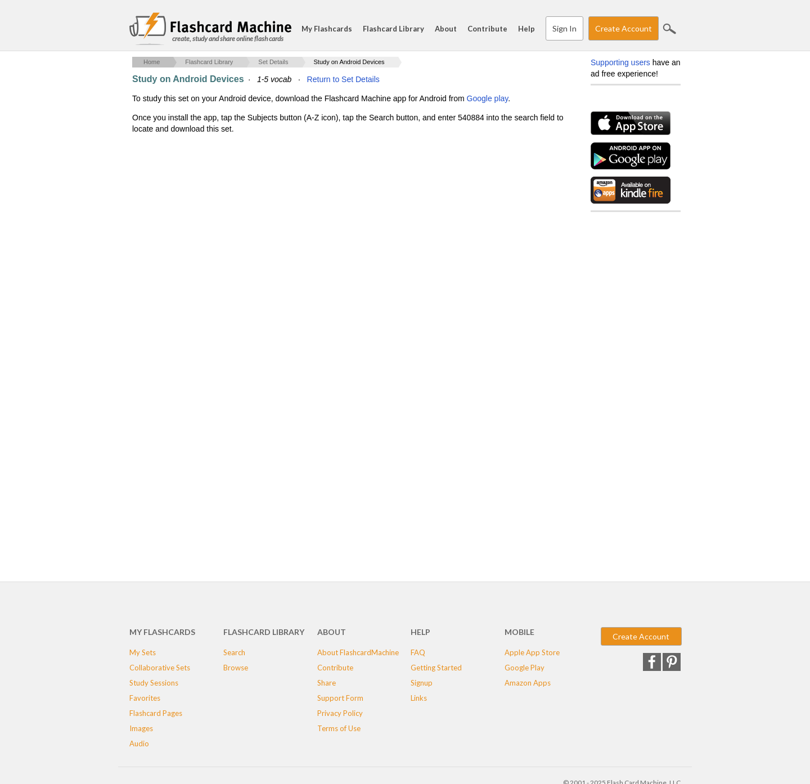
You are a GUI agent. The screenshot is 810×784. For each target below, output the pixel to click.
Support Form (340, 697)
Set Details (273, 61)
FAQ (418, 652)
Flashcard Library (393, 28)
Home (151, 61)
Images (141, 728)
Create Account (623, 28)
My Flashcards (327, 28)
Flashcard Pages (155, 713)
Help (526, 28)
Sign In (564, 28)
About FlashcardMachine (358, 652)
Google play (487, 98)
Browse (235, 667)
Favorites (144, 697)
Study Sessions (153, 682)
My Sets (142, 652)
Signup (422, 682)
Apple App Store (532, 652)
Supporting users (620, 62)
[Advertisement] (337, 225)
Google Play (524, 667)
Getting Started (436, 667)
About (446, 28)
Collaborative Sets (159, 667)
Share (326, 682)
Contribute (487, 28)
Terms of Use (339, 728)
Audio (139, 743)
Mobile (519, 632)
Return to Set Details (343, 79)
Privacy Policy (340, 713)
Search (669, 28)
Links (419, 697)
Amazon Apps (528, 682)
